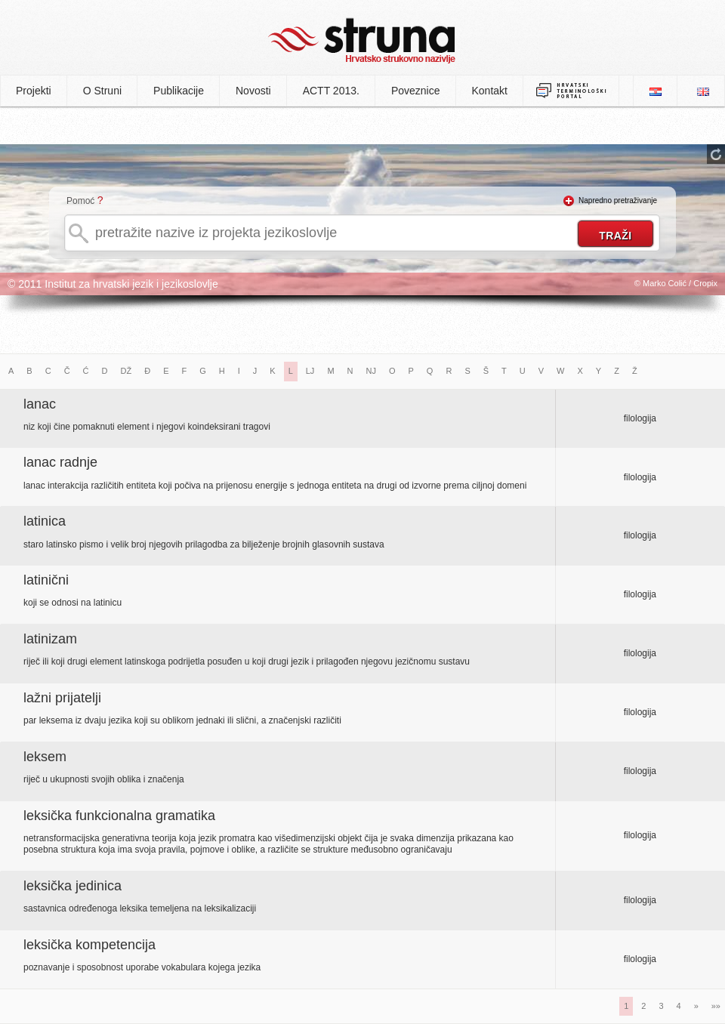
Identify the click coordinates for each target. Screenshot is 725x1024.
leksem (44, 756)
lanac (39, 404)
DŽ (126, 370)
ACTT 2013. (331, 91)
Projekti (33, 91)
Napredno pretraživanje (617, 200)
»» (715, 1005)
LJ (310, 370)
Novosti (253, 91)
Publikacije (178, 91)
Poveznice (415, 91)
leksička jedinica (72, 885)
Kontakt (490, 91)
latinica (44, 521)
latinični (46, 580)
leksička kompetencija (89, 944)
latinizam (50, 638)
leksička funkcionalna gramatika (119, 815)
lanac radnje (60, 462)
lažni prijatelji (62, 697)
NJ (371, 370)
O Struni (102, 91)
